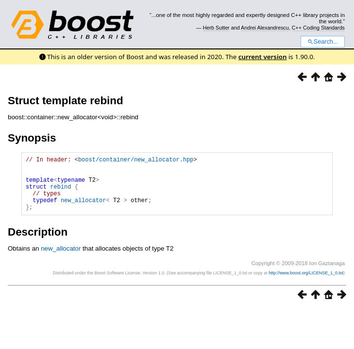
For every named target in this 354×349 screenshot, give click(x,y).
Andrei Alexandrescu (265, 28)
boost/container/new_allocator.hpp (136, 161)
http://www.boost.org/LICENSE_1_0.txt (306, 284)
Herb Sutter (216, 28)
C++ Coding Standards (318, 28)
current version (262, 56)
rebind (60, 194)
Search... (322, 41)
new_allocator (83, 210)
